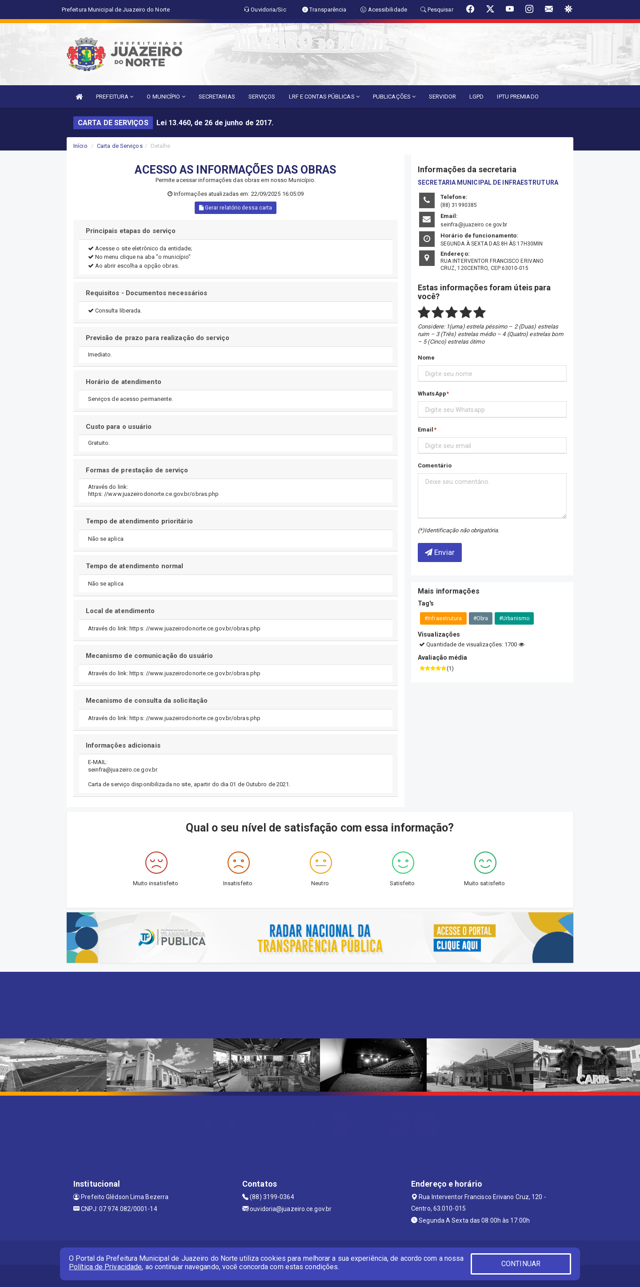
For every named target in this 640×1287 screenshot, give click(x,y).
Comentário (435, 465)
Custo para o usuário (119, 427)
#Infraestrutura (443, 618)
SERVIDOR (442, 96)
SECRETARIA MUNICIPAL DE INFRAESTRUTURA (488, 182)
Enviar (440, 552)
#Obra (480, 618)
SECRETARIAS (217, 96)
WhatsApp (432, 393)
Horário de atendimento (123, 382)
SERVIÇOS (262, 96)
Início (80, 146)
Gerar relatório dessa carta (235, 208)
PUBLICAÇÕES (394, 96)
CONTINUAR (520, 1263)
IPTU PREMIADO (517, 96)
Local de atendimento (121, 611)
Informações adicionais (123, 745)
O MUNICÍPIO (166, 96)
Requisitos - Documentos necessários (147, 293)
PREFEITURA (114, 96)
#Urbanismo (514, 618)
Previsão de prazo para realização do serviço (157, 338)
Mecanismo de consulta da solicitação (147, 701)
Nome (426, 357)
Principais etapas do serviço (131, 231)
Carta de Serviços (120, 146)
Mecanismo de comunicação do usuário (149, 656)
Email (426, 429)
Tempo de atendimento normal (135, 566)
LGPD (476, 96)
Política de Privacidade (105, 1267)
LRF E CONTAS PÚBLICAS (324, 96)
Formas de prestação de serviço (137, 470)
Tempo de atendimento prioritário (139, 521)
